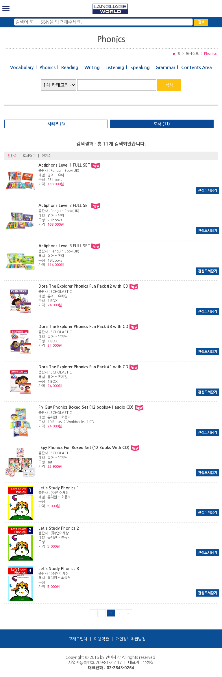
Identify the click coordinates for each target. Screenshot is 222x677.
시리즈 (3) (56, 124)
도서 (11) (162, 124)
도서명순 (29, 156)
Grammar (165, 67)
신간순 (12, 156)
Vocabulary (22, 67)
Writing (92, 67)
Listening (115, 67)
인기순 (46, 156)
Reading (69, 67)
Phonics (48, 67)
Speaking (140, 67)
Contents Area (196, 67)
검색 (201, 22)
